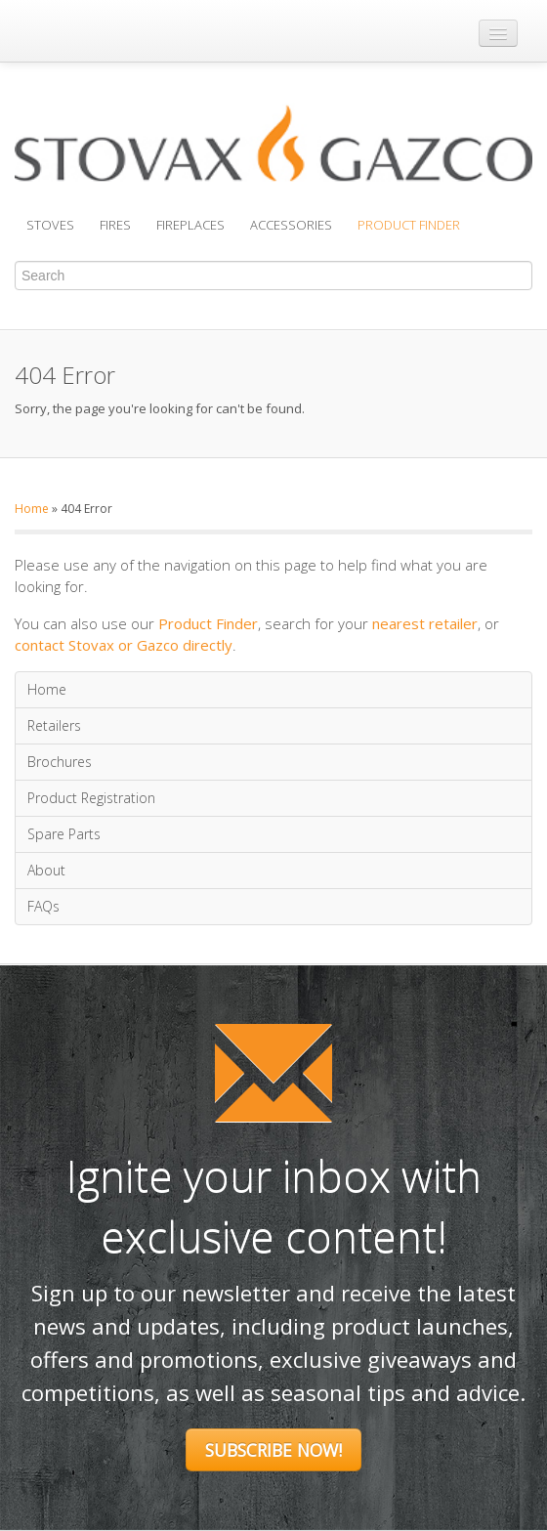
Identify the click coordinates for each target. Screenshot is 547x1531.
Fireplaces (190, 225)
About (46, 870)
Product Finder (409, 225)
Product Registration (91, 797)
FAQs (43, 906)
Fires (115, 225)
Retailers (54, 725)
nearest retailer (425, 623)
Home (32, 508)
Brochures (59, 761)
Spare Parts (64, 834)
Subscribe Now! (273, 1450)
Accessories (291, 225)
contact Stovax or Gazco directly (123, 645)
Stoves (50, 225)
